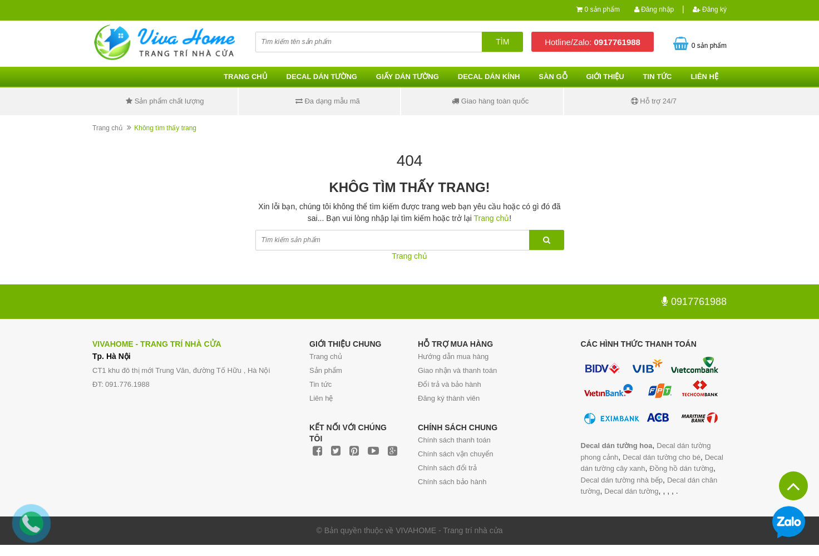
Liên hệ (321, 398)
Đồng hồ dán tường (681, 468)
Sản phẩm (325, 370)
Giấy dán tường (407, 76)
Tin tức (320, 384)
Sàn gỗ (553, 76)
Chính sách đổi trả (447, 468)
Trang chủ (246, 76)
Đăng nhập (654, 9)
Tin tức (657, 76)
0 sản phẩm (602, 9)
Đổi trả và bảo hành (449, 384)
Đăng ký (710, 9)
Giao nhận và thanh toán (457, 370)
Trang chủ (325, 356)
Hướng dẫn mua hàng (453, 356)
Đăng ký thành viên (449, 398)
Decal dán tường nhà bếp (622, 480)
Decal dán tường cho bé (661, 457)
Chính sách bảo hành (452, 482)
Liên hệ (704, 76)
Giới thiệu (605, 76)
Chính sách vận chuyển (455, 454)
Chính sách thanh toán (454, 440)
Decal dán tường (322, 76)
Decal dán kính (489, 76)
